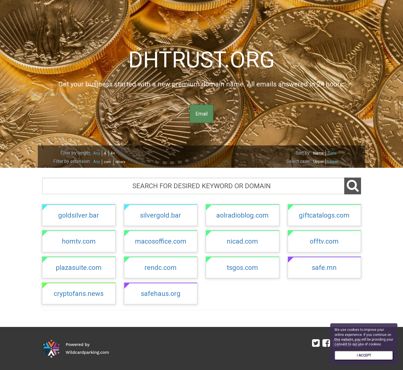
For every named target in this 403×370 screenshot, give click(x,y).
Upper (318, 161)
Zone (332, 153)
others (120, 162)
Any (96, 153)
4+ (113, 153)
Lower (332, 161)
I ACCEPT (364, 355)
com (107, 162)
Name (318, 153)
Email (202, 114)
